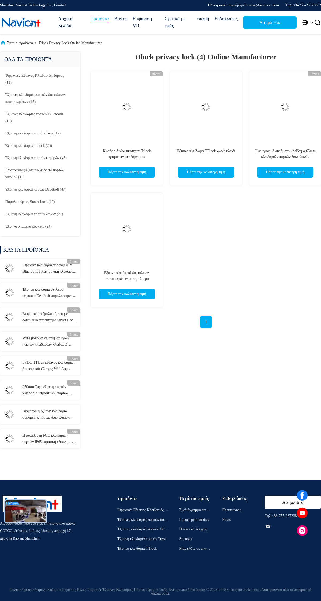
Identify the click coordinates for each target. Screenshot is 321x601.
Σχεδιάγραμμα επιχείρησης (195, 511)
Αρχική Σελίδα (65, 22)
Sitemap (185, 539)
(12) (30, 202)
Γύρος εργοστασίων (194, 520)
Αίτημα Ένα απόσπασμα (270, 24)
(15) (35, 98)
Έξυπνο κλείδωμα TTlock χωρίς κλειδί (206, 151)
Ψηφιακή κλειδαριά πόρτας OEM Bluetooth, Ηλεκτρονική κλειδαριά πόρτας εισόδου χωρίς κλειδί (48, 269)
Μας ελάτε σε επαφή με (194, 549)
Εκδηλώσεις (226, 18)
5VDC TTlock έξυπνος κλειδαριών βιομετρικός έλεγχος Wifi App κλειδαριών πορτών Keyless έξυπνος (48, 366)
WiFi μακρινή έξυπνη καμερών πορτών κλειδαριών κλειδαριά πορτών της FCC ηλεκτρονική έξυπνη (45, 342)
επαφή (203, 18)
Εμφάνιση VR (142, 22)
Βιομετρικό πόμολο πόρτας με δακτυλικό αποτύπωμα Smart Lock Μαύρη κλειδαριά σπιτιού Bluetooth (49, 317)
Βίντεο (120, 18)
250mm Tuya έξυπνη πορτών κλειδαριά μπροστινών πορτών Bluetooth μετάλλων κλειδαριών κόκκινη (46, 390)
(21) (34, 214)
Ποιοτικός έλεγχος (193, 529)
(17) (33, 133)
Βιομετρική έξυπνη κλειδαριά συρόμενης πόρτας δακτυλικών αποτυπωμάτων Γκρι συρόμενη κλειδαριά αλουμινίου (45, 415)
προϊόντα (26, 43)
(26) (28, 146)
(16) (34, 117)
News (226, 520)
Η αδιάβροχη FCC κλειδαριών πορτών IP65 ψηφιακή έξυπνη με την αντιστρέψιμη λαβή (47, 439)
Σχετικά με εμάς (175, 22)
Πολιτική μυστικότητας (27, 590)
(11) (34, 79)
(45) (36, 158)
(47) (35, 189)
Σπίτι (11, 43)
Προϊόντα (99, 18)
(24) (28, 226)
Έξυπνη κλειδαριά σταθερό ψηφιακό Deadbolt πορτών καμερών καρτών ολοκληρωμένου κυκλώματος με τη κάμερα (49, 293)
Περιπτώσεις (231, 510)
